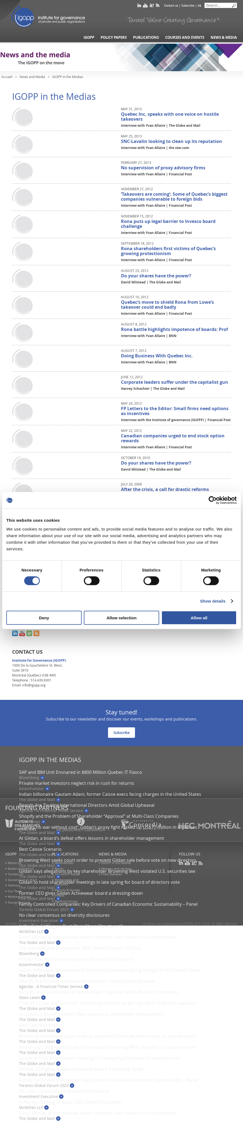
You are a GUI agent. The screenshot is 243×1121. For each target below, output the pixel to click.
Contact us (171, 5)
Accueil (6, 76)
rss (157, 6)
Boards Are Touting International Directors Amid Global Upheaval (86, 805)
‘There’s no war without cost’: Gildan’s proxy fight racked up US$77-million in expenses (108, 1003)
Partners (14, 885)
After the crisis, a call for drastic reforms (165, 489)
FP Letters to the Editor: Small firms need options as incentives (174, 410)
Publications (146, 37)
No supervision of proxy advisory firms (163, 168)
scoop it (152, 6)
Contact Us (15, 874)
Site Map (11, 924)
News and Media (32, 76)
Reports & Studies (67, 890)
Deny (44, 617)
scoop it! (29, 633)
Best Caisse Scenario (40, 849)
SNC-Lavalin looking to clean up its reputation (171, 141)
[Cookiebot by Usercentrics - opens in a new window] (213, 500)
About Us (14, 863)
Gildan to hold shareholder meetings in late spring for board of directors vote (99, 882)
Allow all (198, 617)
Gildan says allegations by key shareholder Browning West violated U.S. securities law (107, 871)
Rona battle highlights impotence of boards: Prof (174, 329)
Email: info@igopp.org (29, 685)
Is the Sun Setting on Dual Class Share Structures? (70, 926)
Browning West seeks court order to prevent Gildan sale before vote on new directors (107, 860)
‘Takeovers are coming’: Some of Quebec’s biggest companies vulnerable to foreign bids (174, 196)
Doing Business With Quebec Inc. (157, 356)
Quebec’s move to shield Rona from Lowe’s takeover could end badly (167, 304)
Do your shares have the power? (156, 276)
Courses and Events (184, 37)
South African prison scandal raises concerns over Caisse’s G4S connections (97, 937)
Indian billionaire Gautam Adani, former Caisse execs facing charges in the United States (110, 794)
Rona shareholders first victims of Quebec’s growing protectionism (168, 250)
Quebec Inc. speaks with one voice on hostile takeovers (170, 116)
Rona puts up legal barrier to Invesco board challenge (168, 223)
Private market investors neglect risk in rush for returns (76, 783)
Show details (213, 601)
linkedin (139, 6)
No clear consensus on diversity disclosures (64, 915)
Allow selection (121, 617)
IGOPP (48, 16)
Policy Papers (114, 37)
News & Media (224, 37)
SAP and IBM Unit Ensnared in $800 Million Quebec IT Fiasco (80, 772)
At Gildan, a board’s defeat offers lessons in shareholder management (91, 838)
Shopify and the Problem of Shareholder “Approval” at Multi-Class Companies (99, 816)
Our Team (15, 891)
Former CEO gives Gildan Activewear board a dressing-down (81, 893)
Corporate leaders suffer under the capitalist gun (174, 382)
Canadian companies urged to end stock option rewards (173, 438)
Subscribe (187, 5)
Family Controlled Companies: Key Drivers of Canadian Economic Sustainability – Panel (108, 904)
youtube (145, 6)
